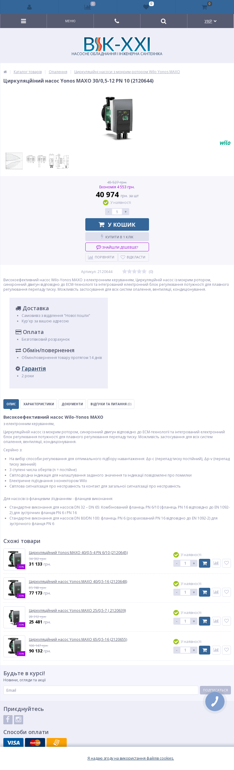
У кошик (117, 224)
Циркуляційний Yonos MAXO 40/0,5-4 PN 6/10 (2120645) (78, 552)
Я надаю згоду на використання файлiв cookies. (130, 758)
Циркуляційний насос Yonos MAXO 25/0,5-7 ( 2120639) (77, 610)
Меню (70, 21)
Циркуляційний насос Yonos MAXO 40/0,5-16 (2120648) (78, 581)
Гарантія (34, 368)
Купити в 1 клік (117, 236)
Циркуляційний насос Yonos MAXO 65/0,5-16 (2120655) (78, 639)
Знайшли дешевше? (117, 247)
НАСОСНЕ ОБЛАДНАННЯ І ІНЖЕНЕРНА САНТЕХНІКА (117, 46)
